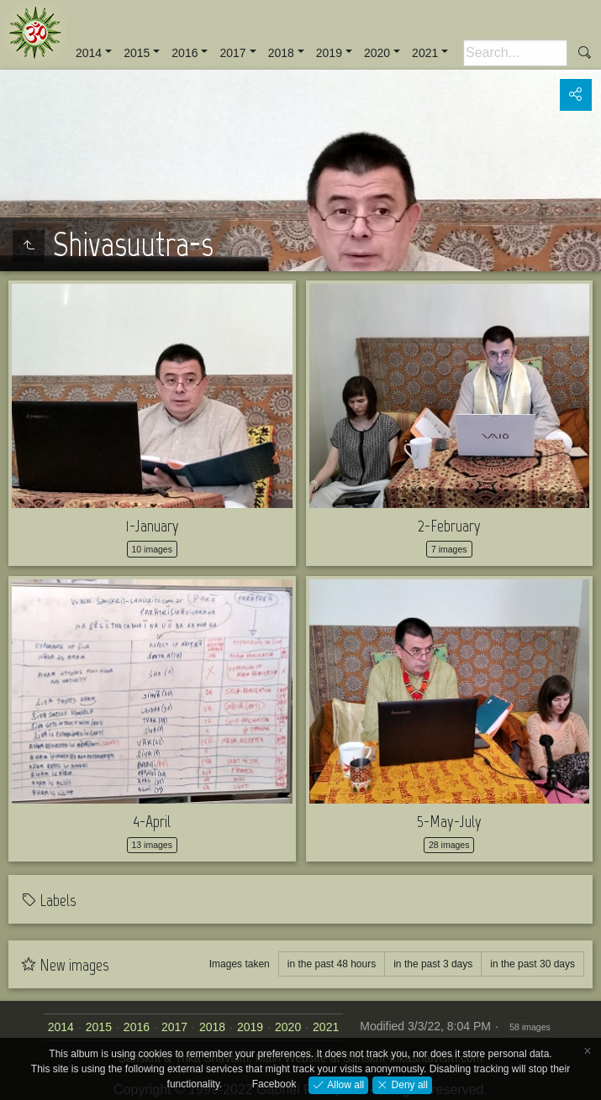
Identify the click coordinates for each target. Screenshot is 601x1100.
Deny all (408, 1084)
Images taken (239, 964)
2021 (425, 53)
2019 (329, 53)
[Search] (515, 52)
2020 (377, 53)
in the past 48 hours (331, 964)
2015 (137, 53)
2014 (89, 53)
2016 (184, 53)
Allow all (344, 1084)
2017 (232, 53)
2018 (281, 53)
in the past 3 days (432, 964)
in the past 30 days (532, 964)
